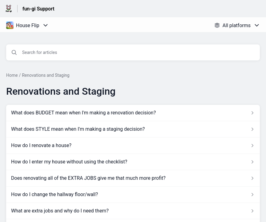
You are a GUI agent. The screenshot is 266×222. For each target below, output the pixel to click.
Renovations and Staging (45, 75)
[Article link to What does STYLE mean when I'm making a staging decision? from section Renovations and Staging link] (133, 129)
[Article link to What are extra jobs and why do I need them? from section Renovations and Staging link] (133, 211)
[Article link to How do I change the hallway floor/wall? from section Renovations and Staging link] (133, 194)
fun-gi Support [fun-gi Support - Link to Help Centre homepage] (38, 9)
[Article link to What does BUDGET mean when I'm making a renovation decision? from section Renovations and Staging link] (133, 113)
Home (12, 75)
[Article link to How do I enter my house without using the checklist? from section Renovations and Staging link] (133, 162)
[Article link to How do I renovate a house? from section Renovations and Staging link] (133, 145)
